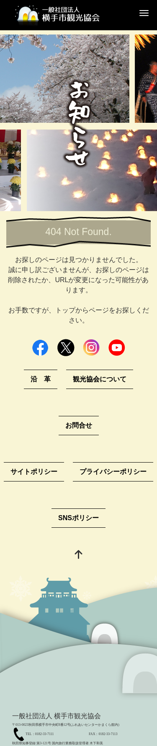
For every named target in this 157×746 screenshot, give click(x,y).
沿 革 (41, 379)
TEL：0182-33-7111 (40, 734)
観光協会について (99, 379)
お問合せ (78, 425)
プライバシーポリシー (113, 471)
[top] (79, 555)
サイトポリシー (33, 471)
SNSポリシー (78, 517)
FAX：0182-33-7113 (103, 734)
